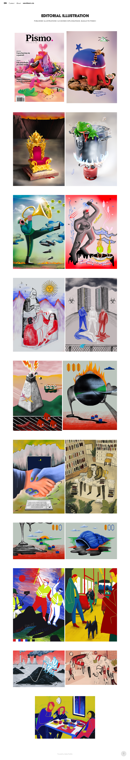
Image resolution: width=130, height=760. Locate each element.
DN (5, 3)
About (18, 3)
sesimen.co (28, 3)
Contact (11, 3)
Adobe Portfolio (68, 754)
